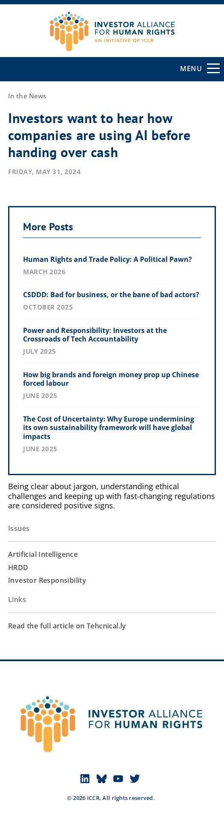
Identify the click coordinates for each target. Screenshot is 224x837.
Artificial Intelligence (43, 554)
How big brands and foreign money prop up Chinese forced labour (111, 379)
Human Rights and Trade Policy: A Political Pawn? (107, 259)
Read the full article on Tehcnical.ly (67, 626)
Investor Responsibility (47, 580)
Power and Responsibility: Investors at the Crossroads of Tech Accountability (95, 335)
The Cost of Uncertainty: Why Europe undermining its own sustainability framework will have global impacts (108, 427)
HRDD (18, 567)
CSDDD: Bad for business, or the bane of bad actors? (111, 294)
